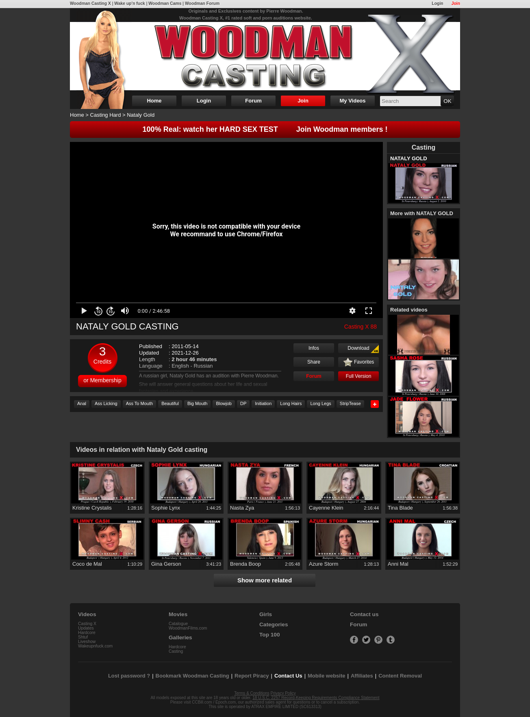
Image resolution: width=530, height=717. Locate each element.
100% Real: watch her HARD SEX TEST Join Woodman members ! (265, 129)
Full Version (358, 376)
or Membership (102, 380)
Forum (253, 101)
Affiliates (362, 676)
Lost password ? (129, 676)
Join (456, 3)
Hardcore (87, 632)
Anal (81, 403)
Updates (86, 628)
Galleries (180, 637)
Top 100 (269, 635)
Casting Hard (105, 115)
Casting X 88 (360, 326)
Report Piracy (252, 676)
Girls (265, 614)
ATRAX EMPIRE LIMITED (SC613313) (286, 706)
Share (313, 362)
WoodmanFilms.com (188, 628)
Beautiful (170, 403)
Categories (273, 624)
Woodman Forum (202, 3)
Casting (176, 651)
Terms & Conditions (251, 693)
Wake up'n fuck (129, 3)
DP (243, 403)
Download (363, 349)
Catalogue (178, 623)
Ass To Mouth (139, 403)
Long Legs (320, 403)
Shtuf (83, 637)
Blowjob (224, 403)
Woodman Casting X (90, 3)
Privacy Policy (283, 693)
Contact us (364, 614)
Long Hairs (291, 403)
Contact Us (288, 676)
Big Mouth (197, 403)
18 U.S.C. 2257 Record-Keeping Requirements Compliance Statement (315, 697)
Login (437, 3)
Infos (313, 348)
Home (154, 101)
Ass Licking (106, 403)
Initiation (263, 403)
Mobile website (326, 676)
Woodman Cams (164, 3)
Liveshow (87, 641)
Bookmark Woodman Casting (192, 676)
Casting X (87, 623)
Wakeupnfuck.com (95, 646)
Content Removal (400, 676)
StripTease (350, 403)
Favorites (358, 362)
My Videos (352, 101)
